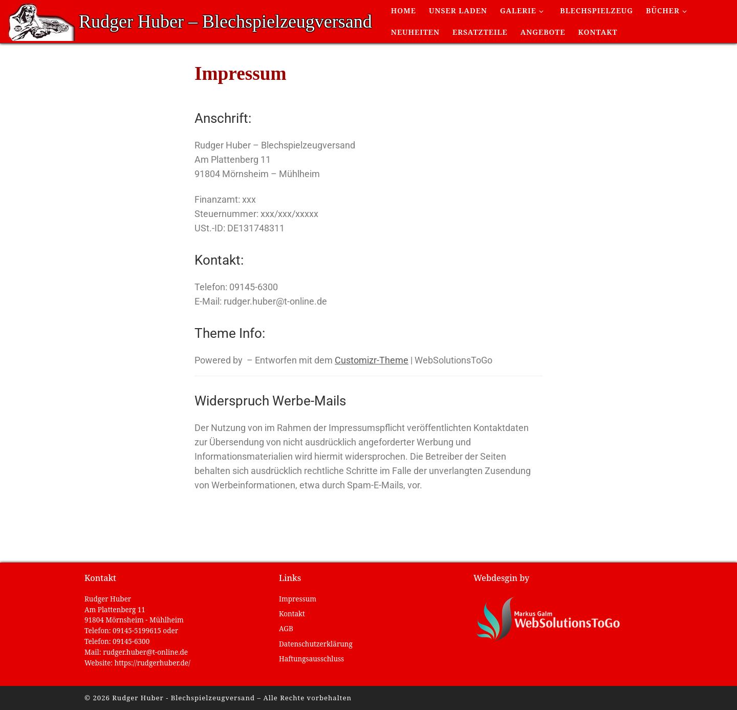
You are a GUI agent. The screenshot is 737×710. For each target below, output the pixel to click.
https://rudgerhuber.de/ (152, 663)
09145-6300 (131, 641)
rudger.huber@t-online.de (145, 652)
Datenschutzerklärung (316, 644)
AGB (286, 628)
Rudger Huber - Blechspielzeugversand (183, 697)
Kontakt (292, 613)
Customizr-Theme (371, 360)
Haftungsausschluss (311, 658)
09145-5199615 (137, 630)
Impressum (297, 599)
